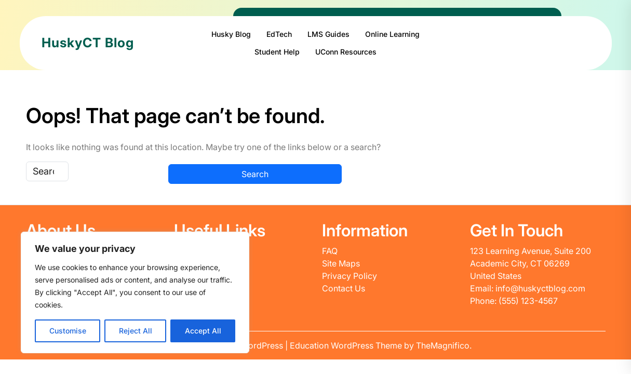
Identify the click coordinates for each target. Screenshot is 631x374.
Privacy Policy (349, 276)
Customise (67, 330)
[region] (135, 292)
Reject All (135, 330)
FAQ (330, 251)
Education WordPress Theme (347, 345)
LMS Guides (328, 34)
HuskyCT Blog (88, 42)
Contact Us (343, 288)
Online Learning (392, 34)
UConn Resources (346, 51)
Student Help (277, 51)
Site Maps (341, 263)
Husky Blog (231, 34)
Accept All (203, 330)
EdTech (279, 34)
